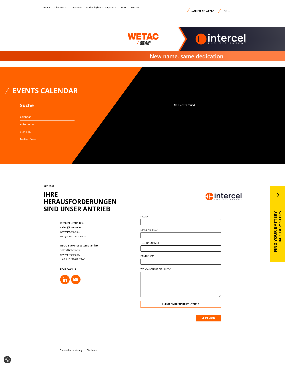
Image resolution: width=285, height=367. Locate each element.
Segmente (76, 7)
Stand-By (25, 131)
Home (46, 7)
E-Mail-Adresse (151, 230)
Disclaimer (92, 350)
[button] (227, 11)
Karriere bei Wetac (202, 11)
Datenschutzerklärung (71, 350)
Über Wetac (61, 7)
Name (146, 217)
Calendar (25, 117)
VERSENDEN (209, 318)
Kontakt (135, 7)
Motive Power (29, 139)
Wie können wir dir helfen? (157, 269)
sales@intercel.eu (70, 227)
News (123, 7)
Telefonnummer (151, 243)
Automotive (27, 124)
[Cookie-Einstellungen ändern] (7, 359)
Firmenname (148, 256)
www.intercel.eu (69, 232)
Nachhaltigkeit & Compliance (101, 7)
